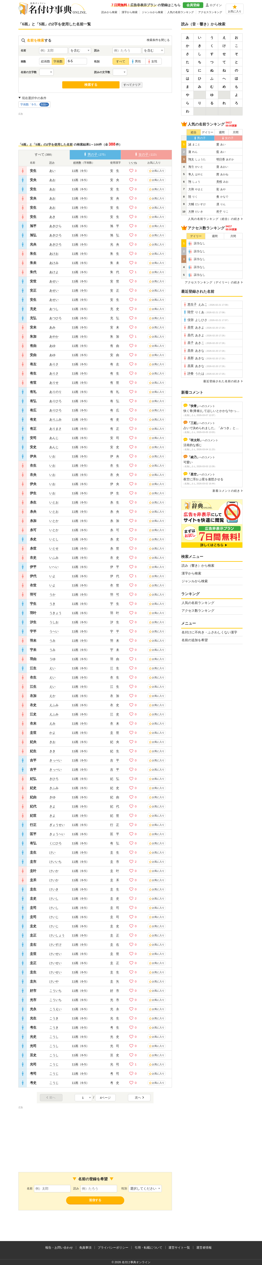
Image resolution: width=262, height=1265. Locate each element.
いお (52, 456)
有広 (33, 410)
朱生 (33, 253)
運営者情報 (204, 1247)
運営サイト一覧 (179, 1247)
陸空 (190, 312)
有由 (33, 345)
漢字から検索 (130, 12)
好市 (33, 990)
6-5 (83, 170)
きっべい (55, 760)
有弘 (33, 401)
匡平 (33, 834)
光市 (33, 1000)
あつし (54, 309)
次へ (139, 1097)
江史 (33, 714)
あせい (54, 281)
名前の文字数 (29, 72)
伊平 (33, 567)
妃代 (33, 806)
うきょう (55, 613)
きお (52, 742)
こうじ (54, 1064)
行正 (33, 824)
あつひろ (55, 318)
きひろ (54, 778)
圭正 (33, 935)
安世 (33, 281)
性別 (96, 61)
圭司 (33, 907)
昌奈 (190, 350)
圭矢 (33, 981)
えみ (52, 723)
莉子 (219, 211)
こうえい (55, 1009)
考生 (33, 1027)
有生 (33, 373)
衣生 (33, 465)
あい (52, 170)
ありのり (55, 391)
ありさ (54, 364)
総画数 (45, 61)
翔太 (191, 159)
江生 (33, 668)
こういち (55, 990)
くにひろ (55, 843)
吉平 (33, 760)
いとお (54, 502)
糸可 (33, 530)
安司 (33, 438)
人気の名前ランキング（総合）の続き (214, 218)
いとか (54, 520)
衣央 (33, 474)
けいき (54, 889)
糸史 (33, 539)
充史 (33, 309)
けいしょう (57, 935)
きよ (52, 806)
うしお (54, 622)
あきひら (55, 226)
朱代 (33, 272)
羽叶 (33, 613)
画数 (23, 61)
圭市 (33, 861)
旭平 (33, 226)
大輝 (191, 211)
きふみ (54, 788)
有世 (33, 382)
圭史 (33, 898)
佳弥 (190, 319)
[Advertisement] (95, 125)
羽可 (33, 594)
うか (52, 594)
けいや (54, 981)
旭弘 (33, 235)
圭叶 (33, 871)
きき (52, 751)
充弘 (33, 318)
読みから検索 (109, 12)
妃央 (33, 742)
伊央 (33, 456)
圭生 (33, 852)
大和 (191, 189)
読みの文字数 (102, 72)
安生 (33, 170)
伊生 (33, 493)
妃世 (33, 815)
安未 (33, 327)
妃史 (33, 788)
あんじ (54, 438)
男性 (138, 61)
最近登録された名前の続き (221, 381)
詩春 (190, 373)
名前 (23, 50)
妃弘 (33, 778)
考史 (33, 1082)
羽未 (33, 640)
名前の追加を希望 (195, 640)
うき (52, 603)
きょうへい (57, 834)
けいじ (54, 917)
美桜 (219, 181)
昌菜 (190, 365)
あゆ (52, 345)
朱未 (33, 263)
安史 (33, 447)
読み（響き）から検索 (198, 565)
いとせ (54, 548)
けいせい (55, 953)
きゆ (52, 797)
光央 (33, 244)
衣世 (33, 585)
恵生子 (192, 304)
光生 (33, 1018)
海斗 (191, 166)
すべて (120, 61)
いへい (54, 567)
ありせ (54, 382)
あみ (52, 327)
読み (96, 50)
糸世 (33, 548)
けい (52, 852)
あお (52, 180)
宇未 (33, 649)
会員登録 (193, 5)
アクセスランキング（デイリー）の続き (212, 282)
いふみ (54, 557)
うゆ (52, 659)
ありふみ (55, 419)
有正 (33, 428)
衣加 (33, 696)
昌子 (190, 342)
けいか (54, 871)
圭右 (33, 944)
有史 (33, 419)
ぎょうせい (57, 824)
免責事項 (85, 1247)
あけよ (54, 272)
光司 (33, 1046)
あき (52, 216)
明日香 (220, 159)
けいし (54, 898)
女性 (154, 61)
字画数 (58, 61)
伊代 (33, 576)
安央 (33, 180)
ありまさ (55, 428)
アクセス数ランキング (198, 610)
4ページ (105, 1097)
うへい (54, 631)
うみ (52, 640)
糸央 (33, 511)
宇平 (33, 631)
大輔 (191, 204)
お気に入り (234, 11)
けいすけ (55, 944)
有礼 (33, 391)
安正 (33, 290)
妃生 (33, 751)
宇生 (33, 603)
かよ (52, 732)
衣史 (33, 557)
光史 (33, 1036)
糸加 (33, 520)
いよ (52, 576)
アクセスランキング (210, 12)
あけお (54, 253)
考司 (33, 1073)
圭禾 (33, 880)
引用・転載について (148, 1247)
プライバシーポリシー (113, 1247)
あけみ (54, 263)
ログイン (216, 5)
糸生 (33, 502)
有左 (33, 364)
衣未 (33, 723)
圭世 (33, 732)
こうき (54, 1018)
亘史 (33, 1055)
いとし (54, 539)
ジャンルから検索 (152, 12)
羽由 (33, 659)
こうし (54, 1036)
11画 (75, 170)
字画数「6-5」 (34, 104)
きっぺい (55, 769)
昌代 (190, 335)
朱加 (33, 336)
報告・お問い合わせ (59, 1247)
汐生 (33, 622)
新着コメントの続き (226, 490)
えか (52, 696)
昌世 (190, 327)
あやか (54, 336)
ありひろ (55, 401)
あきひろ (55, 235)
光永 (33, 1009)
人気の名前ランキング (180, 12)
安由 (33, 355)
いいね (133, 162)
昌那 (190, 358)
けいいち (55, 861)
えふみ (54, 705)
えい (52, 668)
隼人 (191, 174)
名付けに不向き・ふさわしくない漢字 (209, 632)
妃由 (33, 797)
